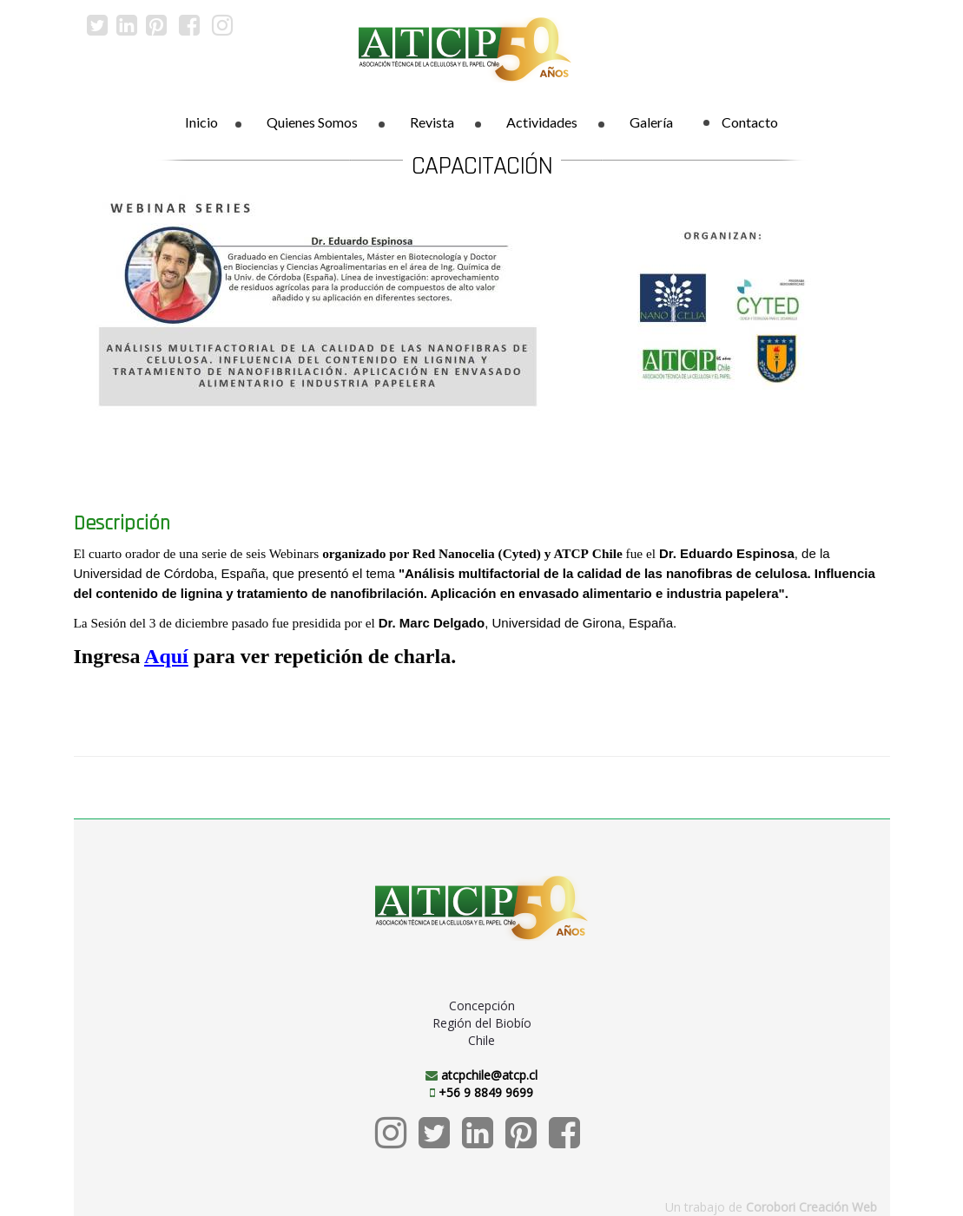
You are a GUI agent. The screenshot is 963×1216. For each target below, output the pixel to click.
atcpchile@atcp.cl (489, 1075)
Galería (651, 122)
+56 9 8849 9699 (486, 1092)
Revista (432, 122)
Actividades (541, 122)
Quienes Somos (312, 122)
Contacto (740, 122)
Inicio (201, 122)
